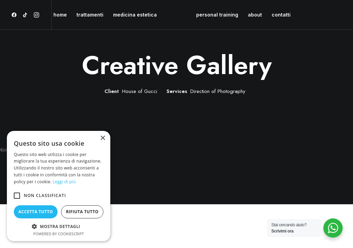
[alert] (58, 186)
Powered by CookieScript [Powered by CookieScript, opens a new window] (58, 233)
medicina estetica (135, 15)
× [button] (102, 138)
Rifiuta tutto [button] (82, 212)
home (60, 15)
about (255, 15)
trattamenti (90, 15)
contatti (281, 15)
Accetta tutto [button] (35, 212)
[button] (15, 15)
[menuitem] (15, 15)
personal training (217, 15)
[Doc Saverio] (176, 14)
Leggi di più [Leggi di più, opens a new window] (64, 182)
